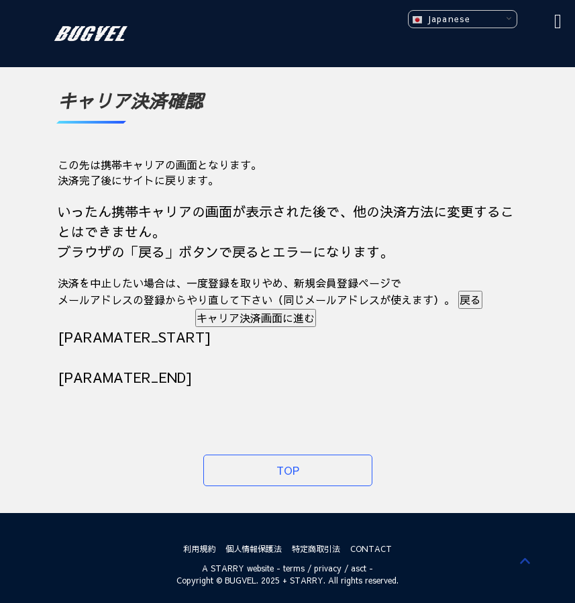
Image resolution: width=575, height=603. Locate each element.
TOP (287, 470)
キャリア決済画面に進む (256, 317)
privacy (328, 568)
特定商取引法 (316, 548)
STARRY (227, 568)
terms (294, 568)
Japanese (441, 19)
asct (358, 568)
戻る (470, 299)
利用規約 (199, 548)
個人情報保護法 (253, 548)
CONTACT (371, 548)
